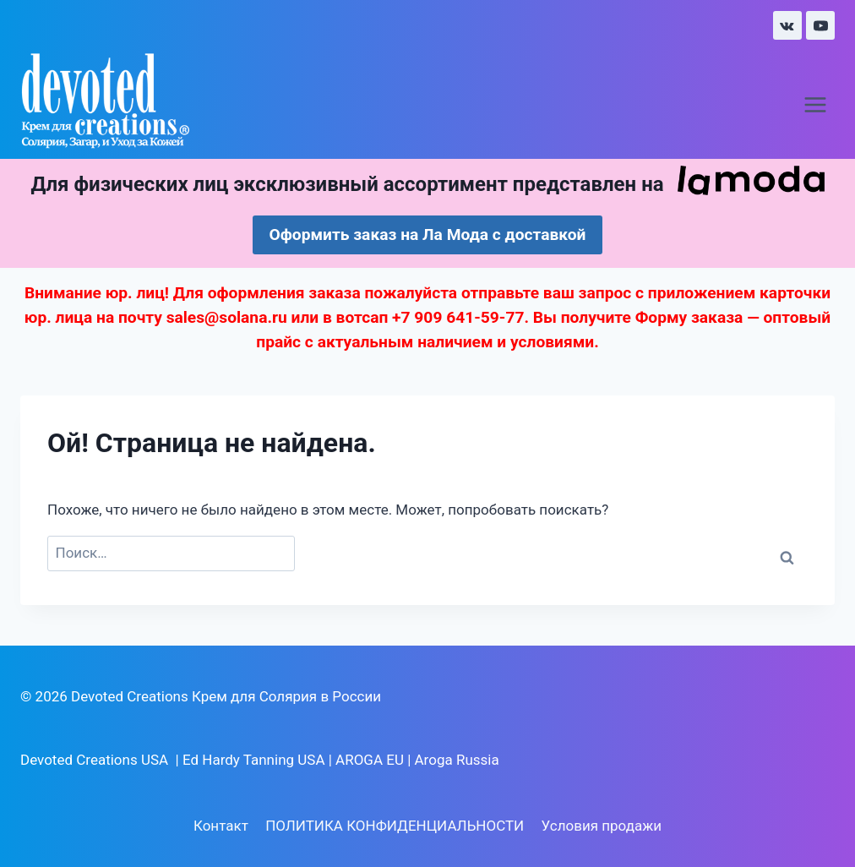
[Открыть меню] (815, 105)
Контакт (220, 825)
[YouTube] (820, 25)
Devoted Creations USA (94, 759)
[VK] (787, 25)
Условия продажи (602, 825)
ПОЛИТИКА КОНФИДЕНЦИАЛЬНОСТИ (394, 825)
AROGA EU (369, 759)
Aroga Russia (457, 759)
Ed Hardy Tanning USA (253, 759)
